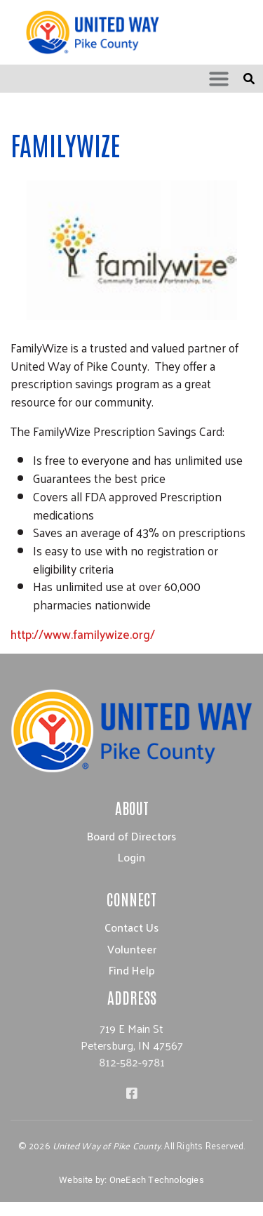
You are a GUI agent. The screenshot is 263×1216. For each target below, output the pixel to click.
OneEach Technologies (156, 1179)
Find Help (132, 970)
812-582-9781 (132, 1062)
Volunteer (131, 949)
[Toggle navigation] (218, 79)
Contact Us (131, 927)
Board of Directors (131, 836)
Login (131, 857)
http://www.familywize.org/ (83, 634)
